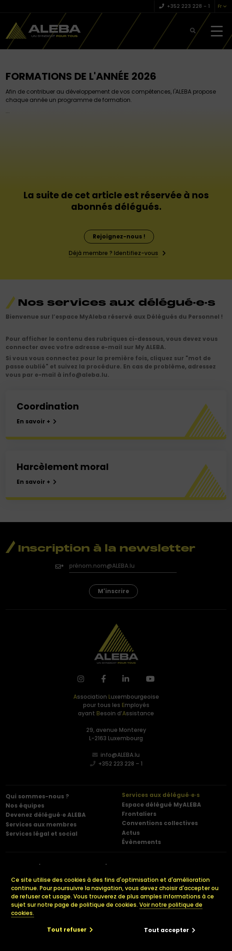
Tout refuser (67, 929)
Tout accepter (166, 930)
